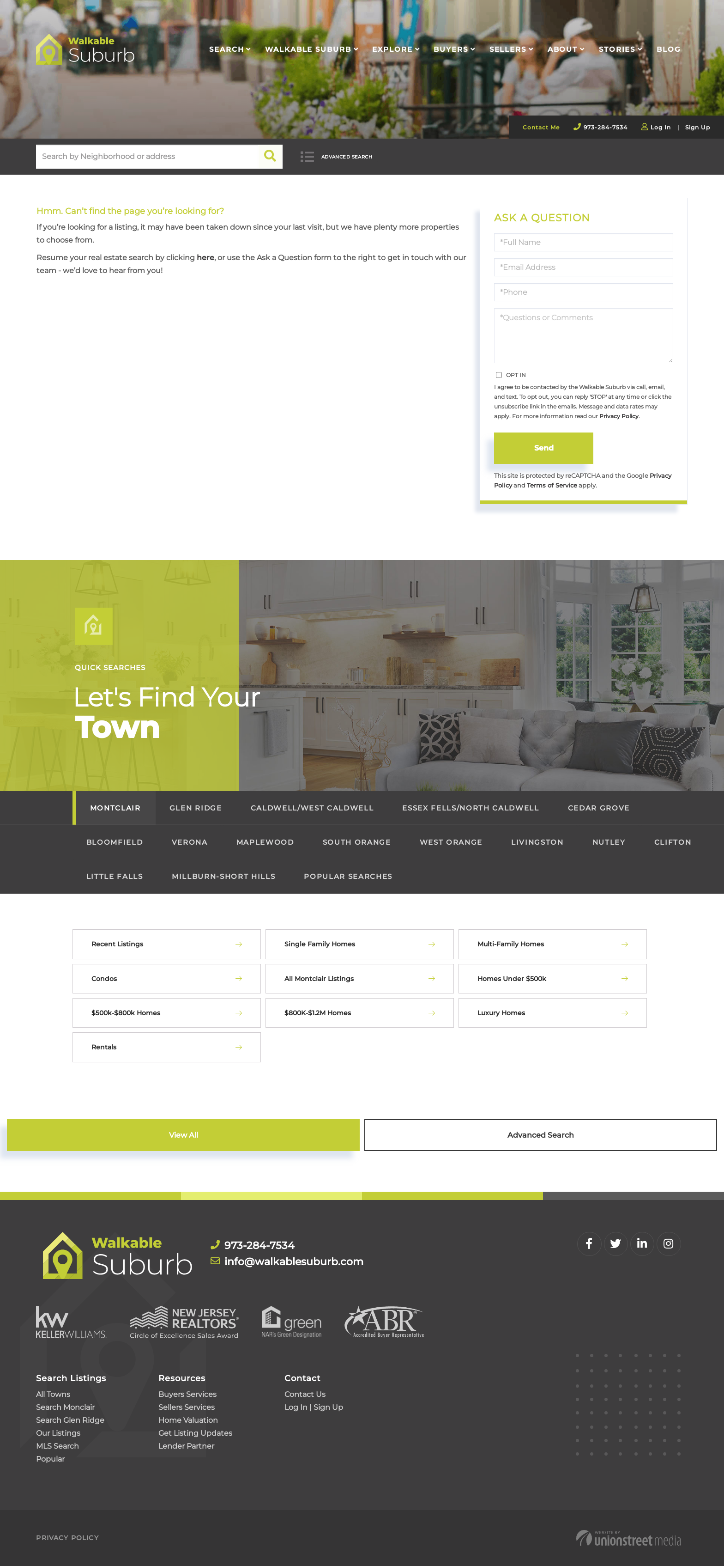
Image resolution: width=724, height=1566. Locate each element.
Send (544, 448)
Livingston (537, 842)
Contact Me (541, 127)
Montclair (115, 808)
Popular (50, 1459)
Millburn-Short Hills (223, 876)
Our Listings (58, 1433)
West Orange (451, 842)
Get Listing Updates (195, 1433)
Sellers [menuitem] (507, 49)
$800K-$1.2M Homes (317, 1013)
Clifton (673, 842)
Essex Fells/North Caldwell (470, 808)
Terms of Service (552, 485)
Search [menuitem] (226, 49)
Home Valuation (188, 1420)
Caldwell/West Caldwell (312, 808)
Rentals (103, 1047)
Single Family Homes (319, 944)
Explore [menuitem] (392, 49)
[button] (270, 157)
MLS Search (57, 1446)
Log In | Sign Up (313, 1407)
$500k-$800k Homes (125, 1013)
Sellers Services (186, 1407)
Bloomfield (114, 842)
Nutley (609, 842)
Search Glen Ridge (70, 1420)
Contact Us (305, 1394)
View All (183, 1135)
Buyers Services (187, 1394)
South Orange (357, 842)
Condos (104, 979)
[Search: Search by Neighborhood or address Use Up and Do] (147, 157)
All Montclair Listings (319, 979)
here (205, 257)
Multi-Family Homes (510, 944)
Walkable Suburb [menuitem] (308, 49)
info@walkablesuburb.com (289, 1262)
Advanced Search (347, 157)
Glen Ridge (195, 808)
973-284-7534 (605, 127)
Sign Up (697, 127)
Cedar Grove (599, 808)
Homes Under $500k (511, 979)
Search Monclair (65, 1407)
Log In (661, 127)
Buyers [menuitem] (451, 49)
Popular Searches (348, 876)
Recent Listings (117, 944)
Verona (190, 842)
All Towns (53, 1394)
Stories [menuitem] (617, 49)
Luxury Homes (501, 1013)
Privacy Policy (619, 416)
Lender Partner (186, 1446)
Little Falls (114, 876)
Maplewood (265, 842)
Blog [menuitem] (669, 49)
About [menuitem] (563, 49)
